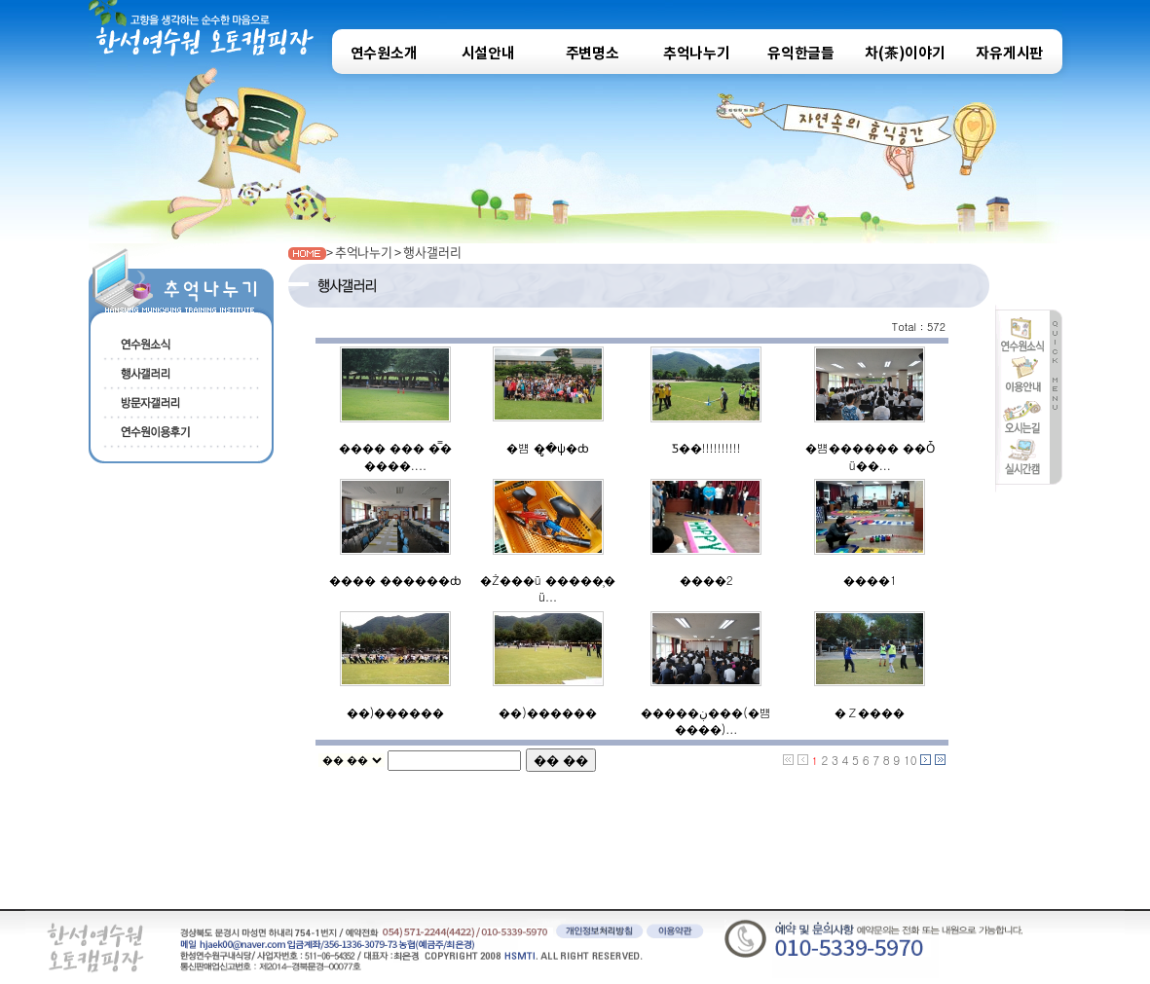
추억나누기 (696, 53)
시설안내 (488, 53)
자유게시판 (1009, 53)
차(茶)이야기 (905, 53)
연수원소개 (384, 53)
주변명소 (592, 53)
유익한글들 (801, 53)
